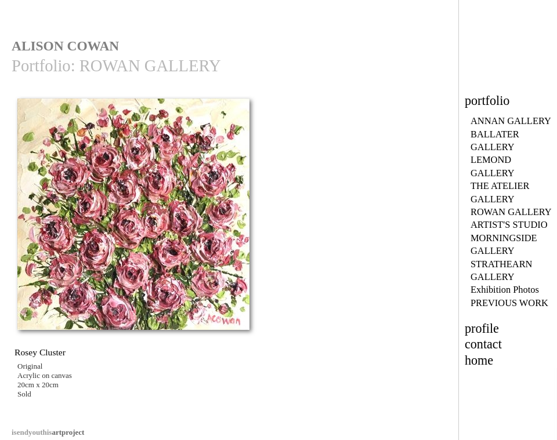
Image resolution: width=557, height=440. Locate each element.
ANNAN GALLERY (511, 120)
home (479, 360)
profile (482, 328)
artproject (48, 432)
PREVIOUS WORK (509, 302)
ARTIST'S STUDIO (509, 224)
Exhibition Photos (505, 289)
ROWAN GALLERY (511, 211)
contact (483, 344)
